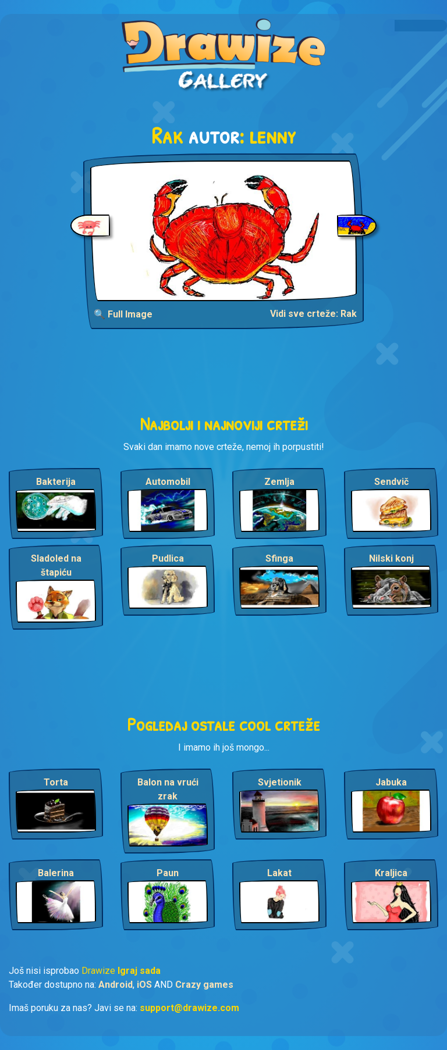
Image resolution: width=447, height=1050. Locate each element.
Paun (168, 872)
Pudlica (168, 558)
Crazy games (204, 984)
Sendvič (391, 481)
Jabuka (391, 782)
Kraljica (391, 872)
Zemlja (279, 481)
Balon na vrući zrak (167, 789)
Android (115, 984)
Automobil (168, 481)
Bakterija (56, 481)
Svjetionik (279, 782)
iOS (144, 984)
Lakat (279, 872)
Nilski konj (391, 558)
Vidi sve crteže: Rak (313, 313)
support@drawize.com (189, 1007)
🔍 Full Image (123, 314)
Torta (56, 782)
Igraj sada (139, 970)
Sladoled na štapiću (56, 565)
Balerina (56, 872)
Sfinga (279, 558)
